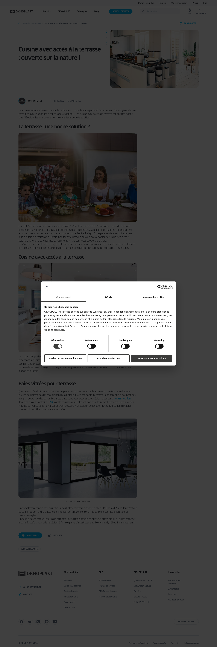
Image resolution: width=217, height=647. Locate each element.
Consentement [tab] (63, 297)
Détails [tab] (108, 297)
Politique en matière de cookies (131, 322)
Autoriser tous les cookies (152, 358)
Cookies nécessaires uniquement (65, 358)
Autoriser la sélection (108, 358)
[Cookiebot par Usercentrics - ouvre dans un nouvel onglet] (159, 287)
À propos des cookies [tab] (153, 297)
